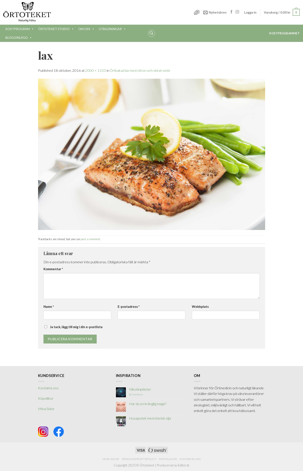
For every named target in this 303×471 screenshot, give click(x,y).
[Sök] (151, 33)
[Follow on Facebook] (231, 12)
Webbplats (200, 306)
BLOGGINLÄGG (18, 37)
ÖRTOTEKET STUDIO (56, 29)
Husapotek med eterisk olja (150, 418)
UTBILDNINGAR (112, 29)
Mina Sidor (46, 409)
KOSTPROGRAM (19, 29)
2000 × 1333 (95, 70)
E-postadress (128, 306)
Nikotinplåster (140, 389)
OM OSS (86, 29)
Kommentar (53, 269)
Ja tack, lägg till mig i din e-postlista (73, 327)
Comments (136, 394)
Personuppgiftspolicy (139, 459)
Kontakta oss (48, 388)
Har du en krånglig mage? (147, 404)
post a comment (90, 239)
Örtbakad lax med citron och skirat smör (140, 70)
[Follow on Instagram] (237, 12)
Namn (48, 306)
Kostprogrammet (284, 33)
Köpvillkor (45, 398)
